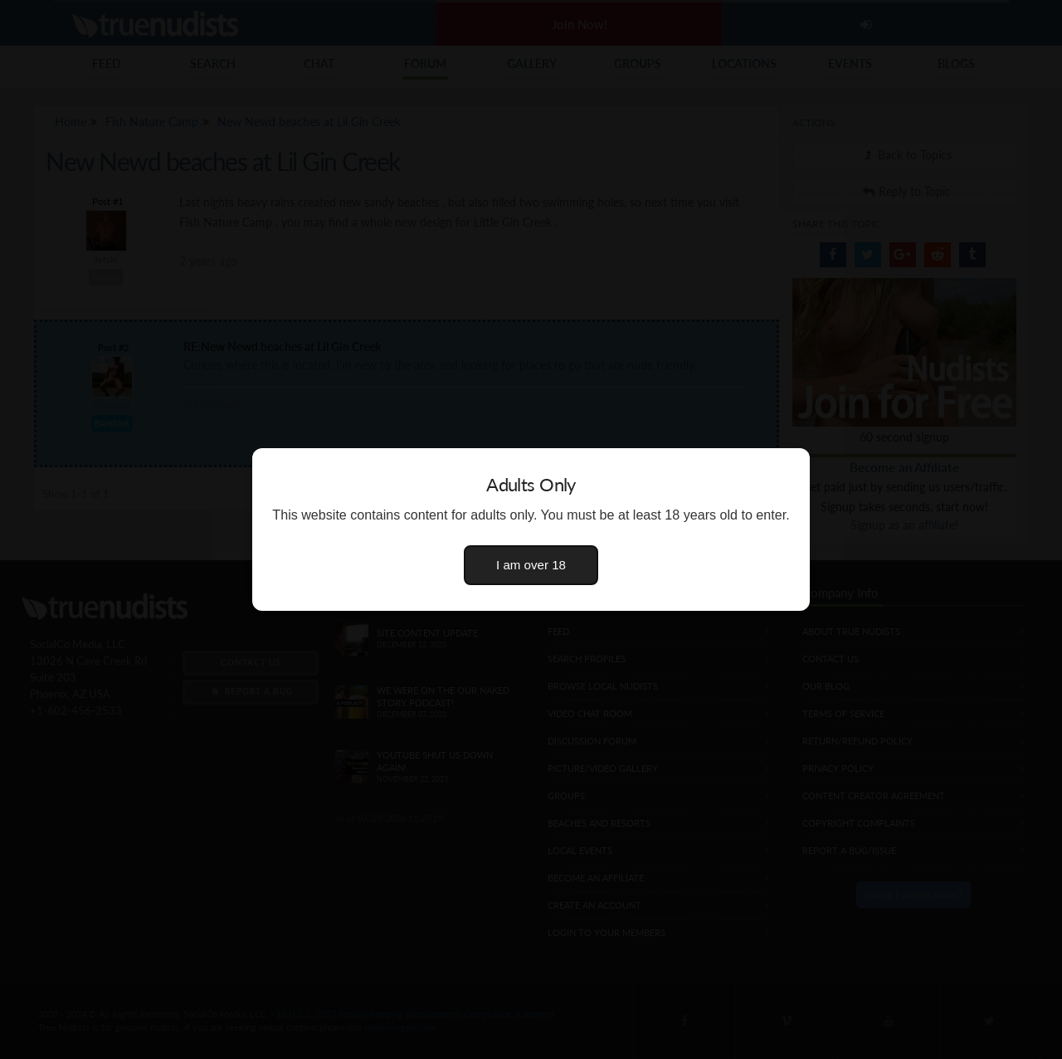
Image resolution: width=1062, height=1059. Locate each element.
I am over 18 (531, 565)
